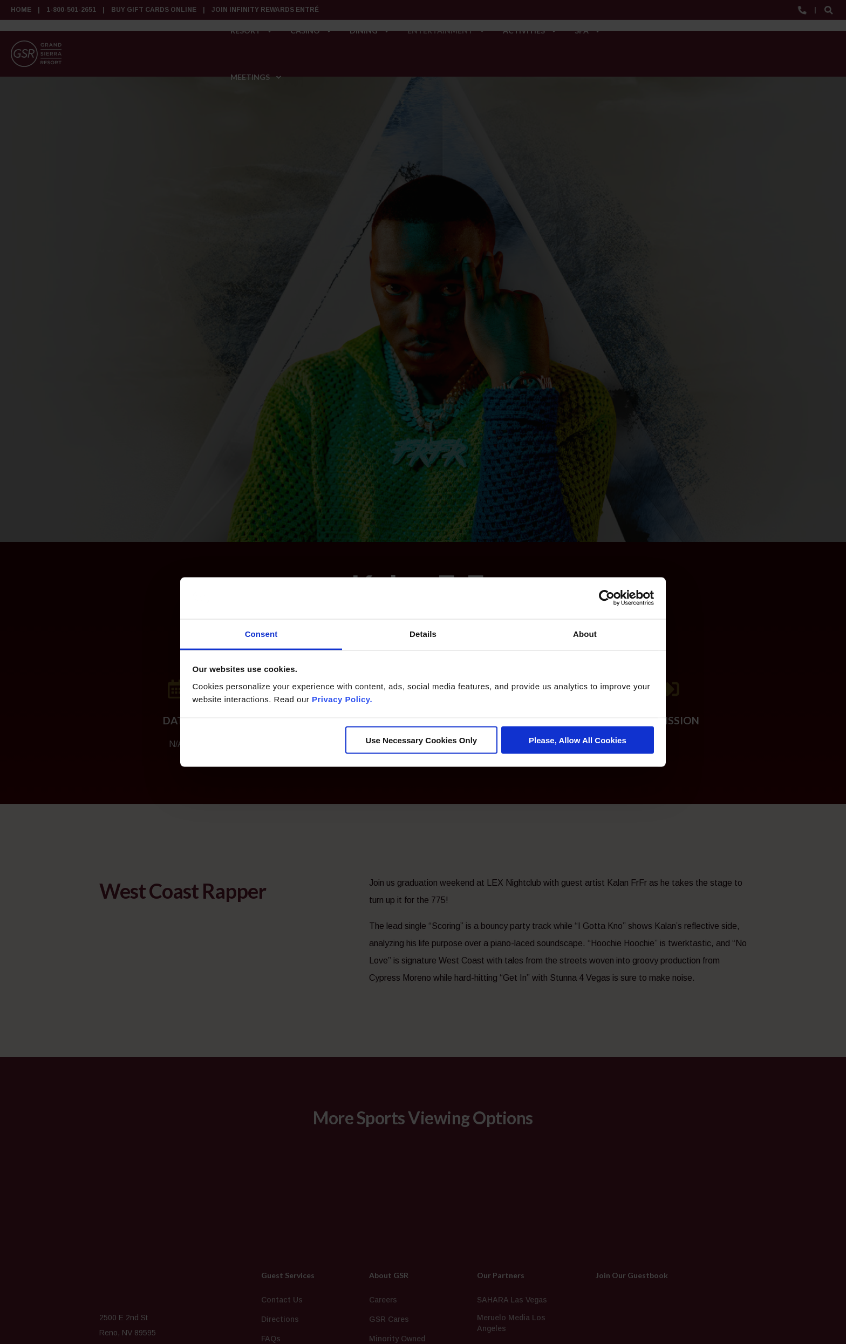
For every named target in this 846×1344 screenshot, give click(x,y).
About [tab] (585, 633)
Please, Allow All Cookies (577, 740)
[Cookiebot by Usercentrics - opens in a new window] (607, 598)
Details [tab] (423, 633)
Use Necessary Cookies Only (421, 740)
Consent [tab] (261, 633)
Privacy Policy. (342, 698)
